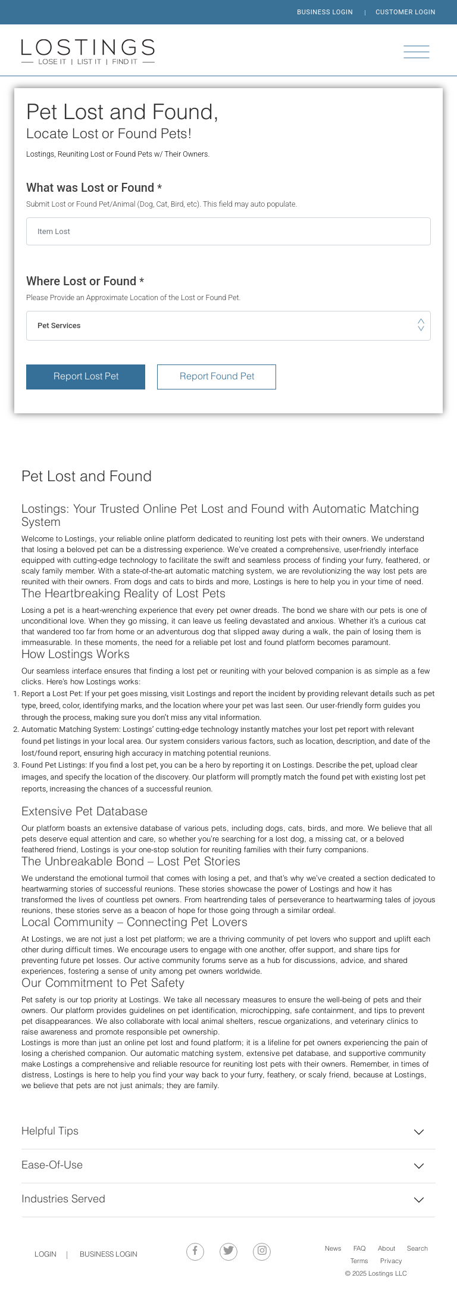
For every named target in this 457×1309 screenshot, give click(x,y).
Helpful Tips (50, 1132)
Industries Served (63, 1200)
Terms (359, 1261)
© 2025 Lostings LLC (376, 1274)
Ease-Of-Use (52, 1166)
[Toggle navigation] (416, 51)
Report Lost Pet (86, 377)
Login (46, 1254)
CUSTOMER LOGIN (405, 12)
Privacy (391, 1261)
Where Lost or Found (228, 288)
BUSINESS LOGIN (325, 12)
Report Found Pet (217, 377)
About (386, 1249)
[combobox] (228, 326)
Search (417, 1249)
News (333, 1249)
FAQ (359, 1249)
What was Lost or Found (228, 195)
